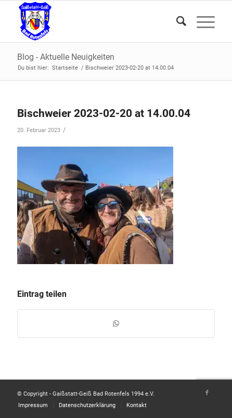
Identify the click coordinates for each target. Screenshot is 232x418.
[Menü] (200, 21)
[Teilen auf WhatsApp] (116, 323)
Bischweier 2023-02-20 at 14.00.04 (103, 113)
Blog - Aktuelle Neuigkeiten (65, 57)
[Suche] (176, 21)
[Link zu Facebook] (207, 393)
